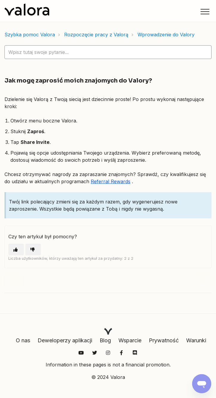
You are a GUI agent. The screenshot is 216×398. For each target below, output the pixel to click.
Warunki (196, 340)
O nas (23, 340)
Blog (105, 340)
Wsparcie (129, 340)
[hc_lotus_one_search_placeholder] (108, 52)
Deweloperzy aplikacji (65, 340)
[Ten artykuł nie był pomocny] (33, 249)
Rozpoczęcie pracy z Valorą (96, 35)
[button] (205, 11)
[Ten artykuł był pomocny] (16, 249)
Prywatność (164, 340)
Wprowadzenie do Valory (166, 35)
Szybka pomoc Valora (29, 35)
